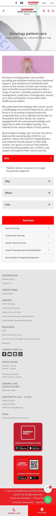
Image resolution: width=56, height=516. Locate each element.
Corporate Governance (23, 502)
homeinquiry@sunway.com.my (15, 418)
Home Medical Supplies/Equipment (22, 257)
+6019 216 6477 (8, 400)
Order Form (7, 293)
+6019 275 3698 (8, 404)
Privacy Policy (39, 498)
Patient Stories (8, 279)
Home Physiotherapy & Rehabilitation (23, 250)
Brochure (6, 343)
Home (8, 38)
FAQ (4, 330)
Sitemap (40, 502)
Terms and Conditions (20, 498)
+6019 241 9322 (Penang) (12, 407)
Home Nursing (19, 38)
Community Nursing (15, 235)
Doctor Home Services (15, 243)
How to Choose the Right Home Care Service (21, 339)
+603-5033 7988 (8, 390)
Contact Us (6, 283)
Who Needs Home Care (12, 335)
